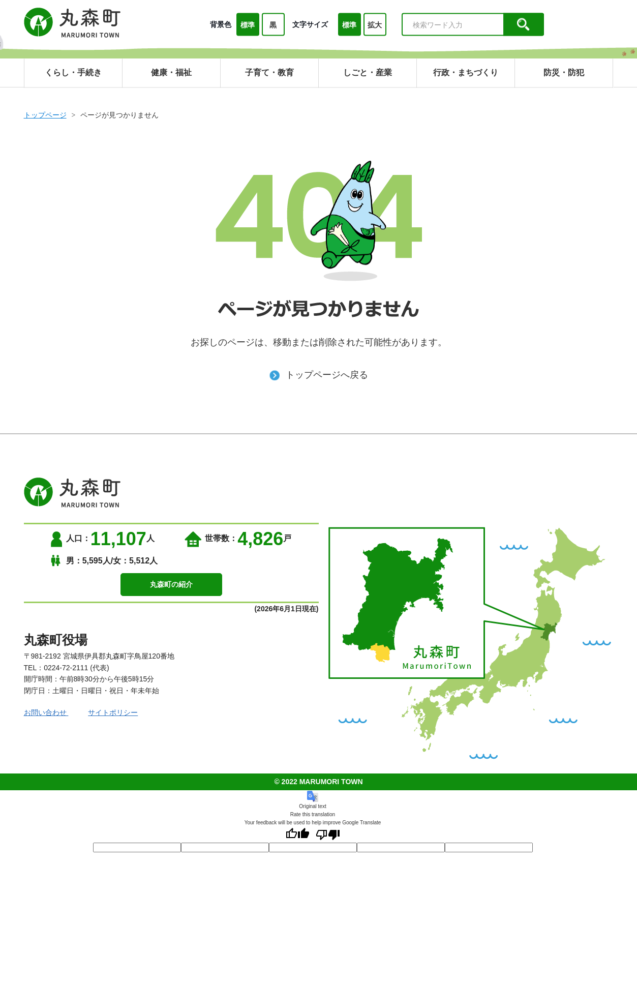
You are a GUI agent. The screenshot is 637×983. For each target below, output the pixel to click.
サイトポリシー (113, 712)
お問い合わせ (46, 712)
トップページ (45, 115)
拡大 (375, 25)
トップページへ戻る (318, 375)
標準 (247, 25)
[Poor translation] (328, 834)
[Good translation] (297, 834)
